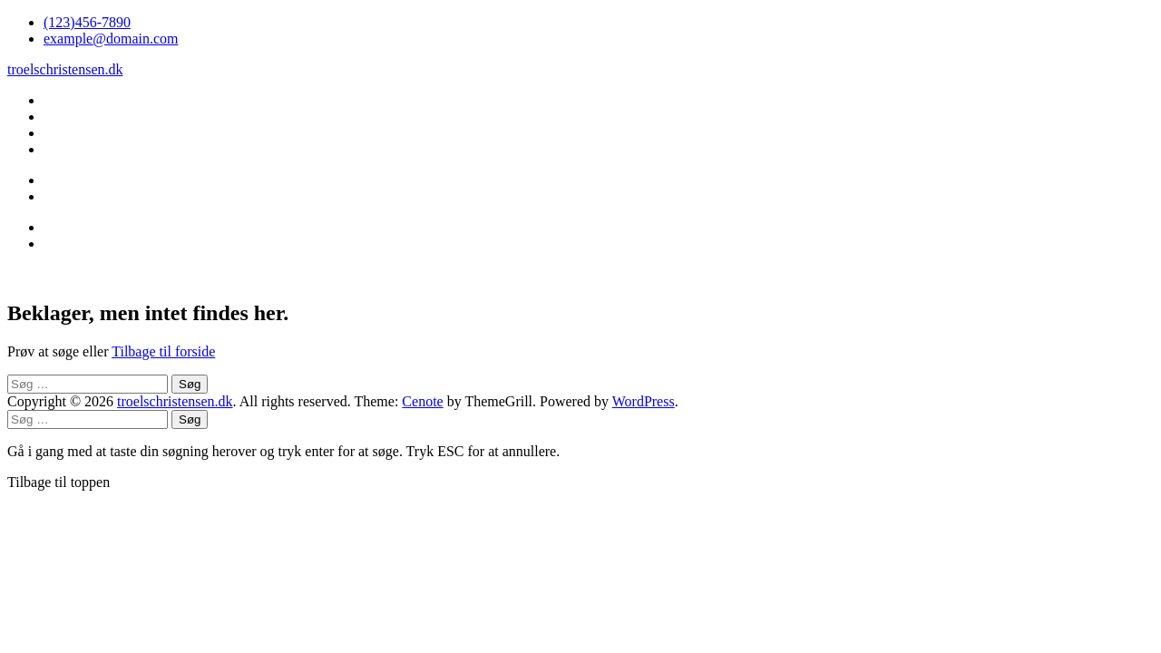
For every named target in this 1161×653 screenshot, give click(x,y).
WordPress (643, 401)
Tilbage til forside (163, 351)
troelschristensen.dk (65, 69)
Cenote (422, 401)
